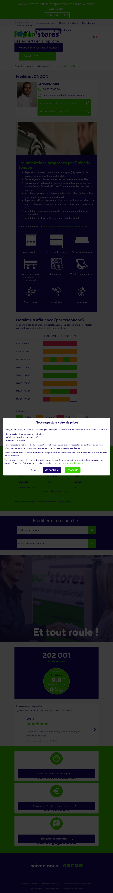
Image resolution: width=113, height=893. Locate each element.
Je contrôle (52, 470)
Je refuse (35, 470)
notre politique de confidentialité (68, 463)
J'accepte (72, 470)
